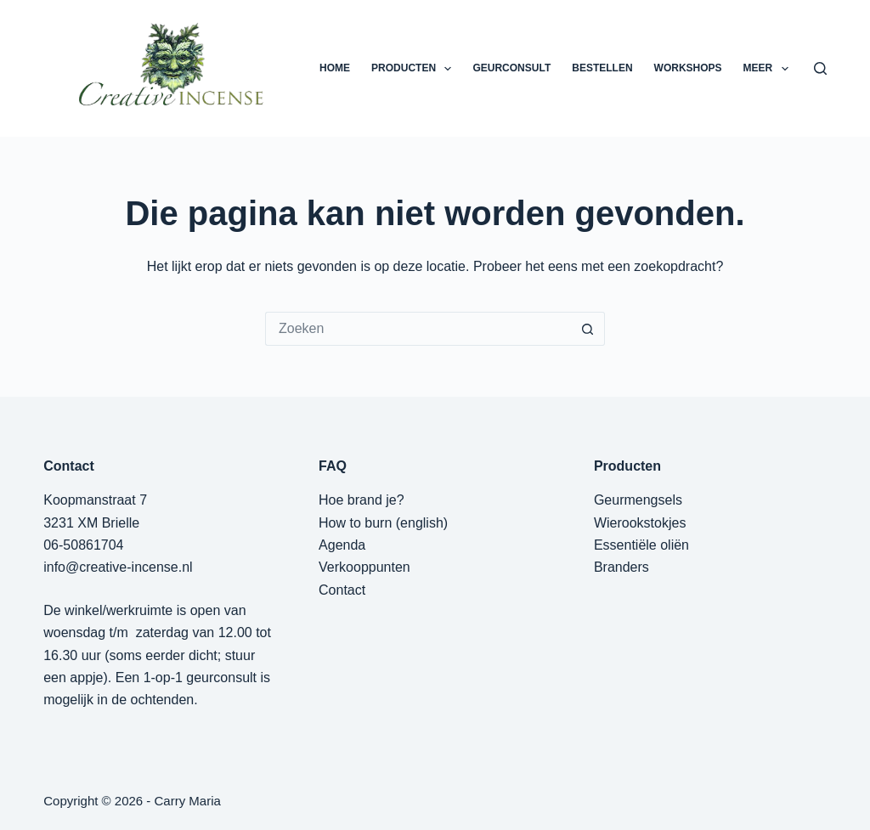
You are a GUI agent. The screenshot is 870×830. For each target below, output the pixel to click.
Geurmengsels (638, 500)
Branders (621, 567)
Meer (769, 69)
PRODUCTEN (414, 69)
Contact (342, 590)
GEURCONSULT (511, 68)
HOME (334, 68)
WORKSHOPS (688, 68)
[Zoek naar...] (418, 329)
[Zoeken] (820, 68)
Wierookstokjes (640, 523)
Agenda (342, 545)
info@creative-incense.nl (117, 567)
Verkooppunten (364, 567)
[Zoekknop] (588, 329)
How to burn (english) (383, 523)
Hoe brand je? (361, 500)
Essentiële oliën (641, 545)
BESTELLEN (602, 68)
